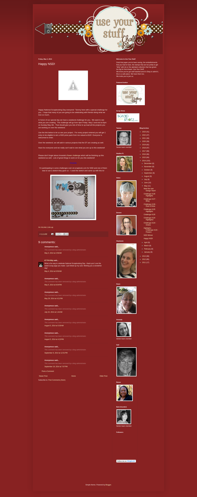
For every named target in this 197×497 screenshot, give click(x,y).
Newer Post (43, 376)
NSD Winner (148, 235)
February (147, 249)
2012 (144, 259)
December (148, 163)
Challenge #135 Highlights (149, 210)
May (146, 186)
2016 (144, 154)
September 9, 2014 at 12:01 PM (55, 353)
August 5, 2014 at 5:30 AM (54, 326)
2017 (144, 151)
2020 (144, 141)
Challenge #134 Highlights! (149, 219)
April (146, 242)
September (148, 173)
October (147, 170)
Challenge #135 (149, 214)
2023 (144, 132)
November (148, 167)
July (145, 179)
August (147, 176)
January (147, 252)
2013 (144, 256)
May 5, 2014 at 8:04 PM (53, 285)
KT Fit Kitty (48, 260)
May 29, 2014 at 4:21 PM (53, 298)
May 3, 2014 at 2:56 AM (53, 253)
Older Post (103, 376)
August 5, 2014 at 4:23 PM (54, 339)
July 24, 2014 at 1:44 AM (53, 312)
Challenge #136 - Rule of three (150, 205)
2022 (144, 135)
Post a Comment (48, 371)
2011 (144, 262)
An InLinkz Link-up (45, 227)
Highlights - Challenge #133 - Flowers (151, 230)
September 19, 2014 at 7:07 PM (55, 367)
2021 (144, 138)
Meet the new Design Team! (150, 190)
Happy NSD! (148, 238)
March (146, 246)
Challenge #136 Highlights (149, 195)
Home (73, 376)
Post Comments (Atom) (56, 380)
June (146, 183)
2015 (144, 157)
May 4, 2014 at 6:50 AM (53, 271)
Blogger (108, 485)
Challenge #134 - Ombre (150, 224)
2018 (144, 148)
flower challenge (73, 155)
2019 (144, 145)
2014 (144, 161)
